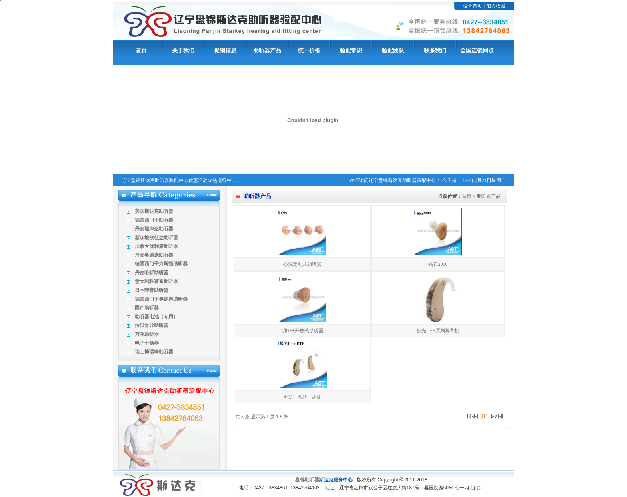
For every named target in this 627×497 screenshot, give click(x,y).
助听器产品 (267, 51)
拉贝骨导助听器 (151, 325)
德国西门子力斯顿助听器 (161, 264)
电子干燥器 (147, 343)
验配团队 (393, 51)
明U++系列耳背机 (302, 397)
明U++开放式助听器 (302, 330)
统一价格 (309, 51)
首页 (141, 51)
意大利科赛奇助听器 (156, 281)
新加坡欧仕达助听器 (156, 237)
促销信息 (225, 51)
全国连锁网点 (477, 51)
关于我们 (183, 51)
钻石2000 (437, 264)
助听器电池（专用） (156, 316)
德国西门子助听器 (154, 220)
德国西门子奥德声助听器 (161, 299)
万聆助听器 (147, 334)
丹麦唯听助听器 (151, 272)
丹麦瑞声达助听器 (154, 229)
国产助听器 (147, 308)
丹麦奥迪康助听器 (154, 255)
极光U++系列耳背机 (438, 330)
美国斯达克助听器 (154, 211)
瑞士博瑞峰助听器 (154, 352)
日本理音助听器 (151, 290)
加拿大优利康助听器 (156, 246)
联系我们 (435, 51)
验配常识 (351, 51)
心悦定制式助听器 (302, 264)
